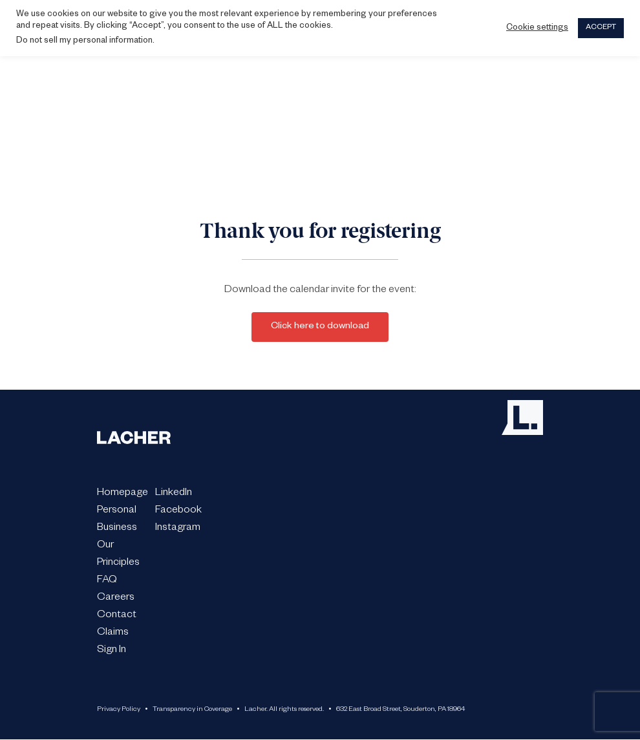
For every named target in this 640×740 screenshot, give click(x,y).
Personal (116, 511)
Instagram (177, 528)
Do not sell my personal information (84, 41)
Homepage (122, 494)
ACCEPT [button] (601, 28)
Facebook (178, 511)
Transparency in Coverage (192, 710)
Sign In (111, 651)
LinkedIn (173, 494)
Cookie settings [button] (537, 28)
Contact (116, 616)
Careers (115, 598)
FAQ (107, 581)
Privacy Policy (118, 710)
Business (117, 528)
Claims (113, 633)
